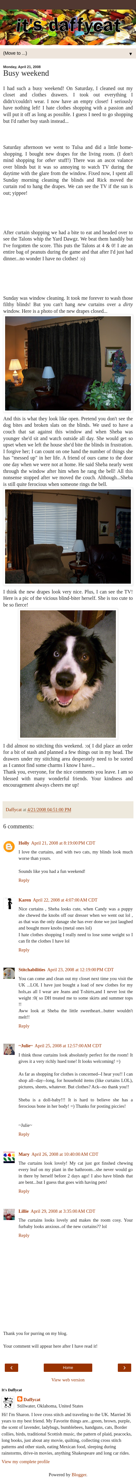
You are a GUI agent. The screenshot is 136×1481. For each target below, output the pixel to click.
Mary (24, 1154)
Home (68, 1367)
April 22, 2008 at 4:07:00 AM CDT (65, 899)
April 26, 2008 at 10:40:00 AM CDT (64, 1154)
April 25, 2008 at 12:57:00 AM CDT (68, 1045)
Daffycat (32, 1399)
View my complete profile (26, 1461)
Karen (25, 899)
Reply (24, 880)
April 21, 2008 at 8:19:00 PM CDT (63, 843)
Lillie (24, 1211)
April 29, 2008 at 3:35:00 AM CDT (63, 1211)
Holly (24, 843)
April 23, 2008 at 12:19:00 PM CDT (80, 969)
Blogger (79, 1474)
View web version (68, 1379)
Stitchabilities (32, 969)
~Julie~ (26, 1045)
